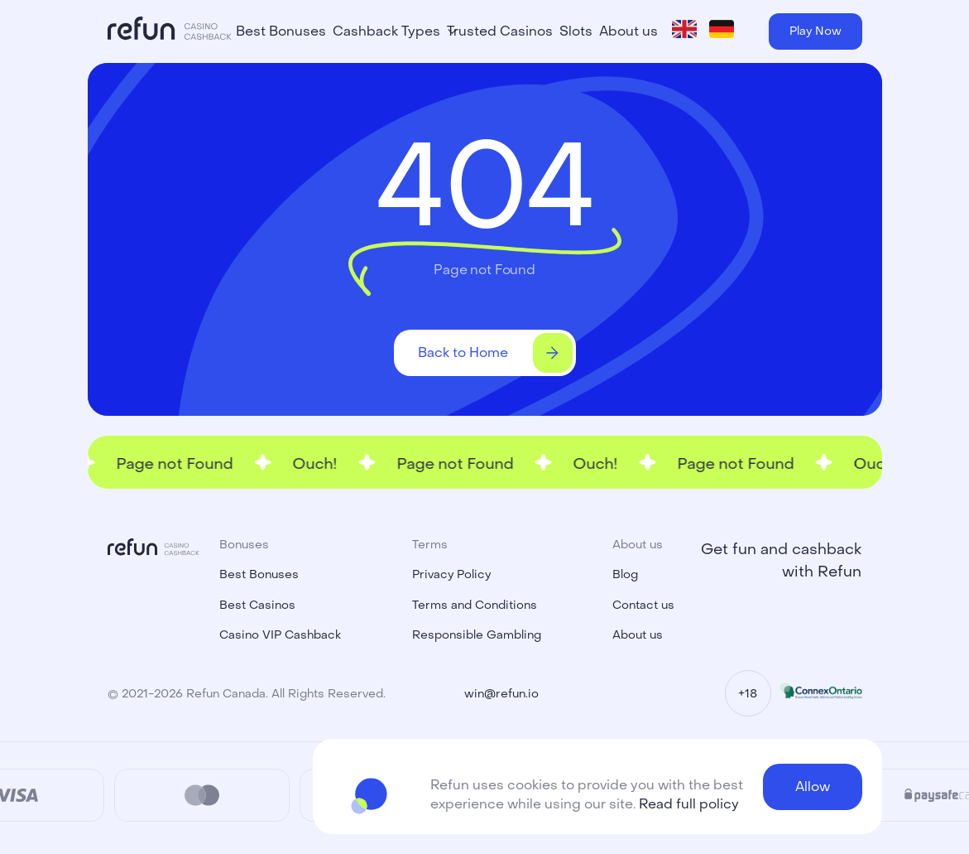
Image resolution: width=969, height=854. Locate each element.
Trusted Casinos (500, 31)
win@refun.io (501, 694)
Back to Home (495, 353)
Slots (575, 31)
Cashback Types (386, 31)
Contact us (643, 605)
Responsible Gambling (476, 635)
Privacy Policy (451, 574)
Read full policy (689, 804)
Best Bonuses (281, 31)
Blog (625, 574)
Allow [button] (812, 786)
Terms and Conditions (474, 605)
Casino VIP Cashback (280, 635)
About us (628, 31)
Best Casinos (257, 605)
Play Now (815, 31)
